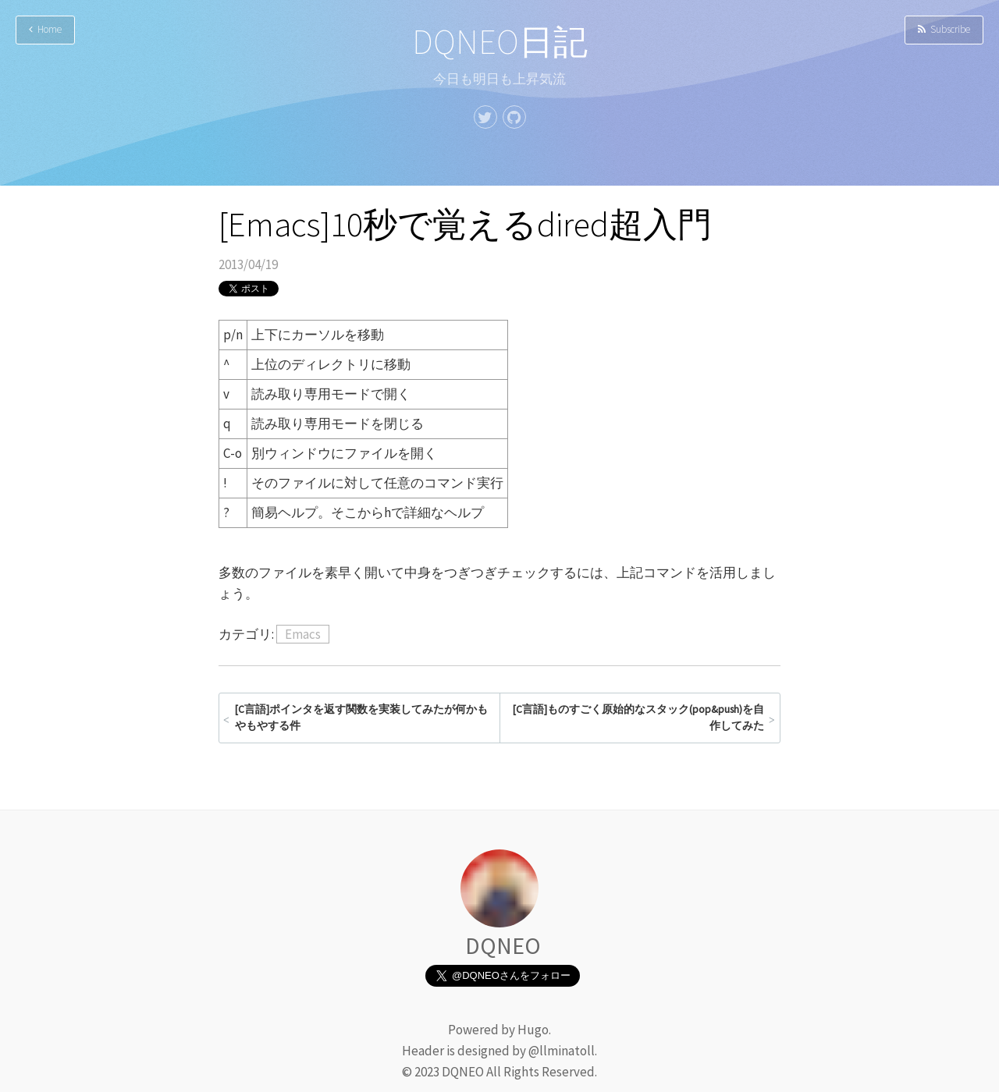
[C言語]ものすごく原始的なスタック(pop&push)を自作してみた (638, 718)
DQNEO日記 (500, 41)
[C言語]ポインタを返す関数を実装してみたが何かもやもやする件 (361, 718)
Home (45, 29)
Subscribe (944, 29)
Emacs (303, 634)
